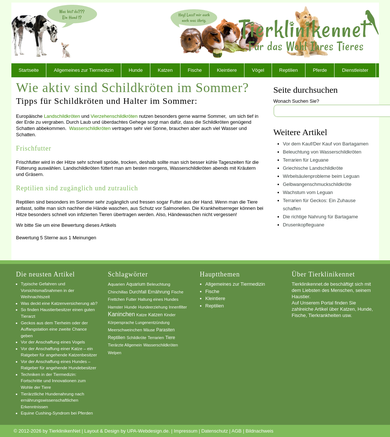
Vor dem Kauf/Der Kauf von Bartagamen (326, 144)
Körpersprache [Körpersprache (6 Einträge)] (121, 322)
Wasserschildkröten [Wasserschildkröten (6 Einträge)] (160, 345)
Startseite (29, 70)
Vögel (258, 70)
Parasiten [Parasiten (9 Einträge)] (165, 329)
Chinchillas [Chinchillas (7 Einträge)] (118, 292)
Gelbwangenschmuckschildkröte (317, 184)
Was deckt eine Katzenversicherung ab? (59, 303)
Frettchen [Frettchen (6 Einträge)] (116, 299)
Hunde (136, 70)
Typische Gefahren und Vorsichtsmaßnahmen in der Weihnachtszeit (48, 290)
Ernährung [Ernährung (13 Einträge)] (159, 292)
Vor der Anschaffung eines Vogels (53, 341)
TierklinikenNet (309, 31)
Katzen (165, 70)
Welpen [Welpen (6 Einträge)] (115, 352)
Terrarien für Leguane (306, 160)
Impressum (185, 431)
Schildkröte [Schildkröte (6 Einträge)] (136, 337)
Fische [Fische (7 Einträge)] (177, 292)
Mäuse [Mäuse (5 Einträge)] (149, 330)
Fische (195, 70)
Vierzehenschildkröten (114, 116)
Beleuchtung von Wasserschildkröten (322, 152)
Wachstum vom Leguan (308, 192)
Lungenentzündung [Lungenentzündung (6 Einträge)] (152, 322)
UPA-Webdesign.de (148, 431)
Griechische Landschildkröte (313, 168)
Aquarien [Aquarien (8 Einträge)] (116, 284)
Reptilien (288, 70)
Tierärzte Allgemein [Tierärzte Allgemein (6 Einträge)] (125, 345)
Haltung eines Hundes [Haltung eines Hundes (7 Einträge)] (158, 299)
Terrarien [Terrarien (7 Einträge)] (156, 337)
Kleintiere (227, 70)
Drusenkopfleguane (304, 225)
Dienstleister (355, 70)
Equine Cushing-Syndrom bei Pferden (57, 412)
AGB (236, 431)
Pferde (320, 70)
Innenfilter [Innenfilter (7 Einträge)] (178, 307)
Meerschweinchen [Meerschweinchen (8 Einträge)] (125, 330)
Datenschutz (214, 431)
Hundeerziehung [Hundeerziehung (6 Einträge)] (153, 307)
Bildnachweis (259, 431)
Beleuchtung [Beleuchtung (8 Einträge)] (158, 284)
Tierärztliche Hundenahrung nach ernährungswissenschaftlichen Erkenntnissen (52, 400)
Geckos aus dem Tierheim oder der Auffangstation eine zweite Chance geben (54, 329)
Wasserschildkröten (90, 128)
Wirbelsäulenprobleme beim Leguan (321, 176)
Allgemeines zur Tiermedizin (84, 70)
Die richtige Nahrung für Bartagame (320, 216)
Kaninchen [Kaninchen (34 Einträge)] (121, 314)
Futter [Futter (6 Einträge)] (131, 299)
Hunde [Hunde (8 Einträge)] (130, 307)
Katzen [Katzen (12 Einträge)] (155, 314)
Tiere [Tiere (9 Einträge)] (170, 337)
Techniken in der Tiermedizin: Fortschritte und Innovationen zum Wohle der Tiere (53, 381)
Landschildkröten (62, 116)
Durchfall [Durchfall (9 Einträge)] (137, 292)
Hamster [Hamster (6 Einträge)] (115, 307)
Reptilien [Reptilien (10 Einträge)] (116, 337)
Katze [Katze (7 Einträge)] (141, 315)
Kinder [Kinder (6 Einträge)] (169, 315)
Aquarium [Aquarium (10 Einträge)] (135, 284)
